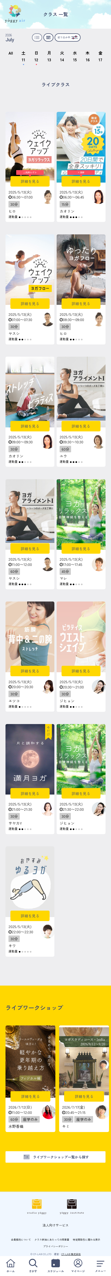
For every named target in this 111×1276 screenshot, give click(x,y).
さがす (33, 1266)
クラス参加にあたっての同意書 (51, 1239)
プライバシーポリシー (55, 1246)
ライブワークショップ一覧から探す (61, 1156)
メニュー (100, 1266)
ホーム (10, 1266)
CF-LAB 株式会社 (71, 1254)
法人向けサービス (56, 1225)
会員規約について (21, 1239)
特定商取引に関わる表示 (86, 1239)
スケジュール (55, 1266)
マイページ (78, 1266)
